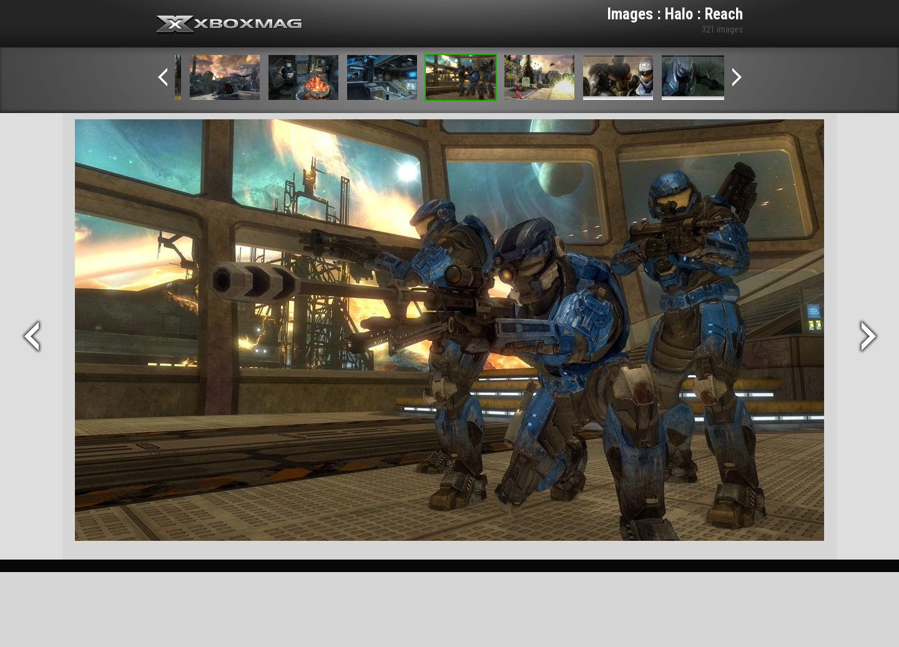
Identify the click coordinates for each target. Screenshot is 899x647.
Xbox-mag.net (229, 25)
